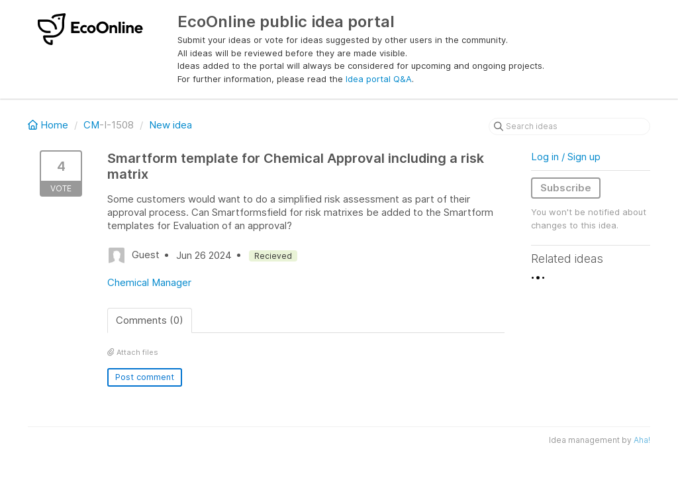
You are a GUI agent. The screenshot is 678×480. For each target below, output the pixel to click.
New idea (170, 125)
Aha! (642, 440)
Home (49, 125)
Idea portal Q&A (379, 78)
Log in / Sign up (566, 156)
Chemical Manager (149, 282)
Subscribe (565, 187)
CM (91, 125)
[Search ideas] (569, 126)
